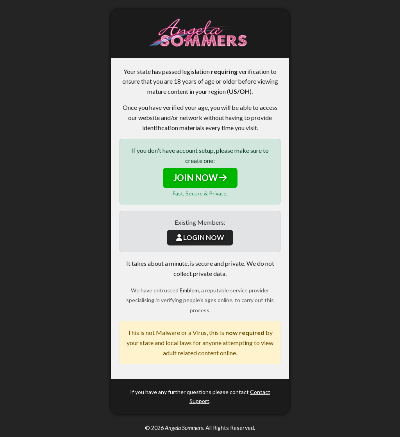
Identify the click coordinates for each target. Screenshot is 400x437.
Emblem (189, 290)
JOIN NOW (200, 177)
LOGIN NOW (200, 237)
